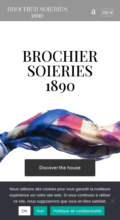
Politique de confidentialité (77, 211)
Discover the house (60, 167)
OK (24, 211)
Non (40, 211)
